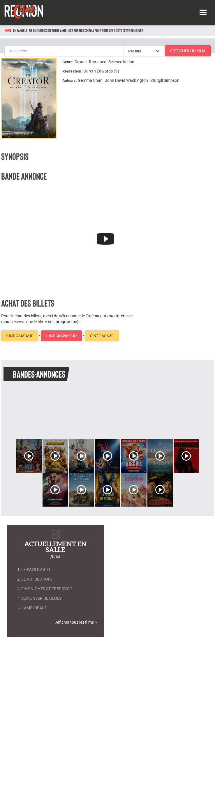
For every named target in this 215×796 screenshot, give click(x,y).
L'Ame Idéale (34, 608)
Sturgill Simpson (164, 80)
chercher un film (187, 51)
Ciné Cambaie (19, 336)
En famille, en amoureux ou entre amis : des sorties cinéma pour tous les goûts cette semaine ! (78, 30)
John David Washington (126, 80)
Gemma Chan (90, 80)
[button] (203, 11)
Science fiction (121, 61)
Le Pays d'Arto (35, 570)
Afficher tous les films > (76, 622)
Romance (97, 61)
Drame (81, 61)
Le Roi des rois (36, 579)
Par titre (135, 51)
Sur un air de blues (41, 598)
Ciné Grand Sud (61, 336)
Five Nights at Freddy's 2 (47, 589)
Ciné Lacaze (101, 336)
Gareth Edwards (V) (101, 71)
